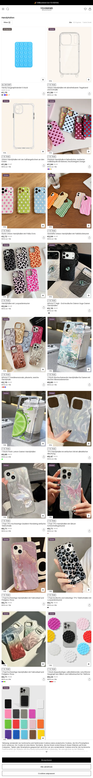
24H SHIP (6, 85)
